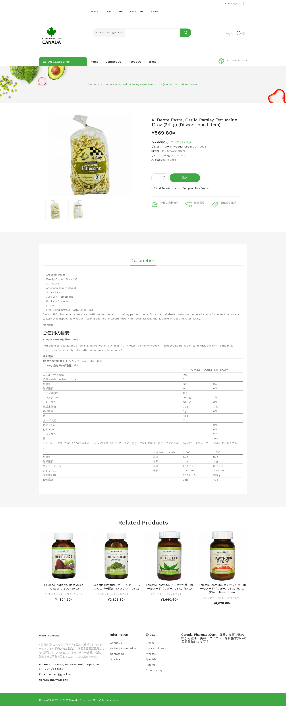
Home (92, 84)
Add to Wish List (166, 188)
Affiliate (151, 653)
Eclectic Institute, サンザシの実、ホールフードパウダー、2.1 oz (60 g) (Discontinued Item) (222, 588)
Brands (150, 642)
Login (224, 33)
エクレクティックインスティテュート (64, 593)
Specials (151, 658)
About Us (116, 642)
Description (142, 259)
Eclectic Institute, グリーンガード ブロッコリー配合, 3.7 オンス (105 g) (116, 586)
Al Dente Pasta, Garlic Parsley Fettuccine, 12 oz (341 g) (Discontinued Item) (149, 84)
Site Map (115, 658)
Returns (150, 664)
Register (210, 33)
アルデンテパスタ (181, 142)
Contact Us (117, 653)
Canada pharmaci (80, 699)
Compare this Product (200, 188)
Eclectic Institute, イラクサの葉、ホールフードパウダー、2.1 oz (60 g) (169, 586)
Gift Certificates (156, 647)
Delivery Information (123, 647)
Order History (154, 669)
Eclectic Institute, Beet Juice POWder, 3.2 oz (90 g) (63, 586)
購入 (185, 177)
